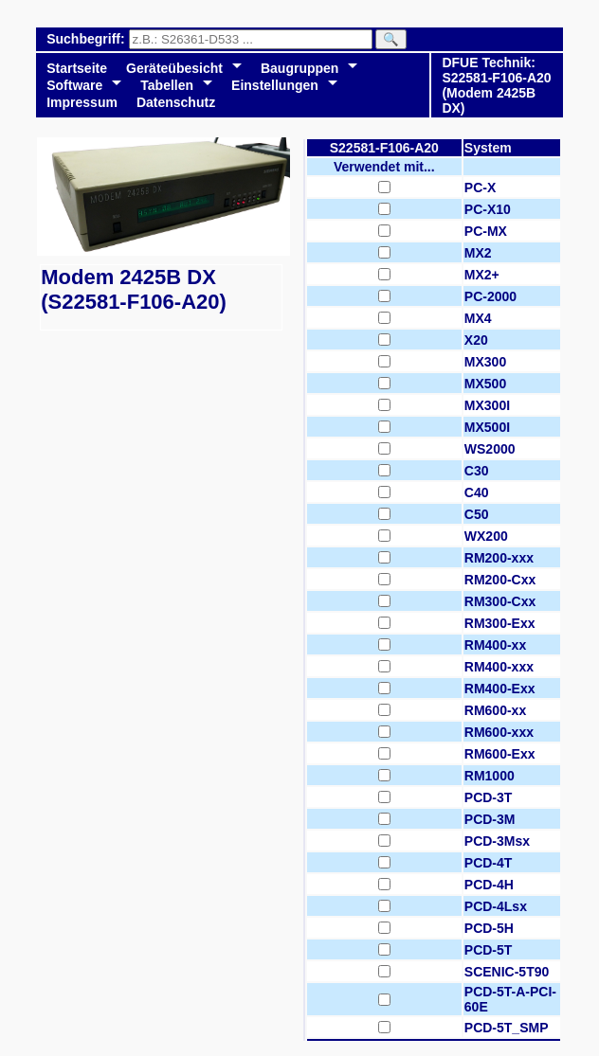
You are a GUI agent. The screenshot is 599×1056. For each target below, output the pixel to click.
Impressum (82, 102)
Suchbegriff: (87, 38)
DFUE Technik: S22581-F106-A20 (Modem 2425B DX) (496, 85)
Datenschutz (175, 102)
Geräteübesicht (174, 68)
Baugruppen (299, 68)
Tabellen (166, 85)
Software (74, 85)
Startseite (76, 68)
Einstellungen (274, 85)
